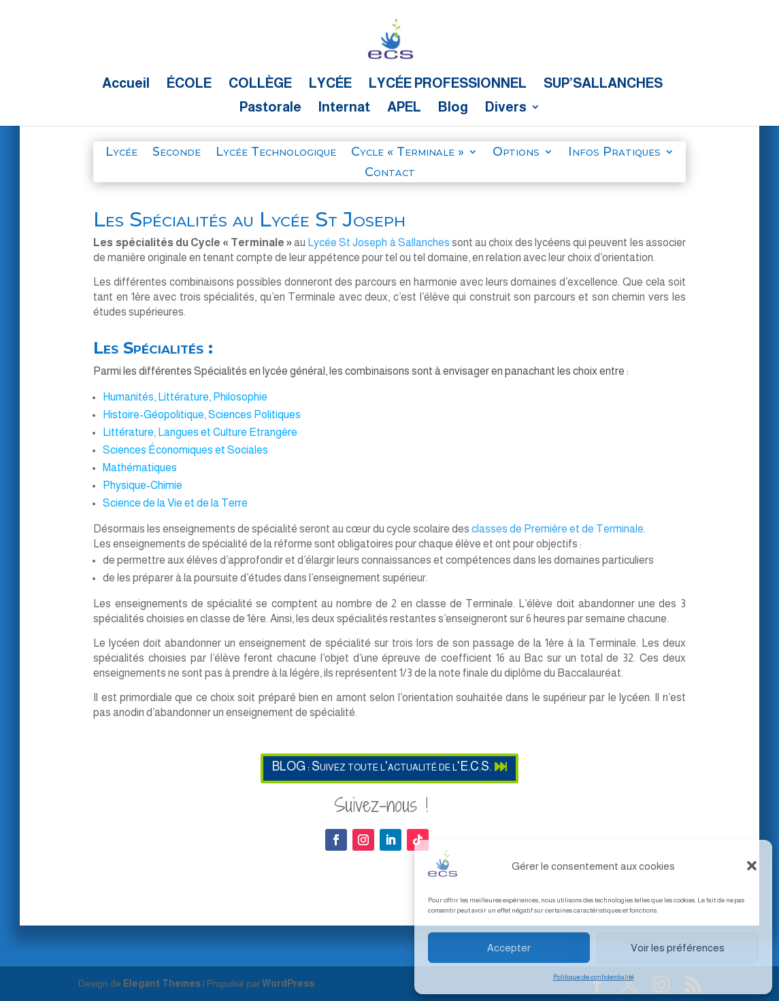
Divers (506, 108)
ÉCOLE (189, 84)
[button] (752, 865)
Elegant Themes (162, 983)
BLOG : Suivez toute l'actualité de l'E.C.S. (381, 766)
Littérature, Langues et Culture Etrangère (200, 432)
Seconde (176, 153)
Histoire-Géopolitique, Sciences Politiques (202, 414)
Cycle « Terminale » (407, 153)
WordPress (288, 983)
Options (516, 153)
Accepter (509, 947)
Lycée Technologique (276, 153)
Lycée (121, 153)
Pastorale (270, 108)
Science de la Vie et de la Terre (175, 503)
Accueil (126, 84)
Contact (390, 173)
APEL (404, 108)
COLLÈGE (260, 84)
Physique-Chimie (142, 485)
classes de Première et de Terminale (557, 529)
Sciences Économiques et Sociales (185, 450)
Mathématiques (140, 467)
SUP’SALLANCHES (603, 84)
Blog (453, 108)
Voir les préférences (678, 947)
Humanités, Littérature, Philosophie (185, 397)
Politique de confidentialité (593, 977)
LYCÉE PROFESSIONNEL (448, 84)
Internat (344, 108)
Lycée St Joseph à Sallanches (378, 242)
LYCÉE (330, 84)
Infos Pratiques (614, 153)
